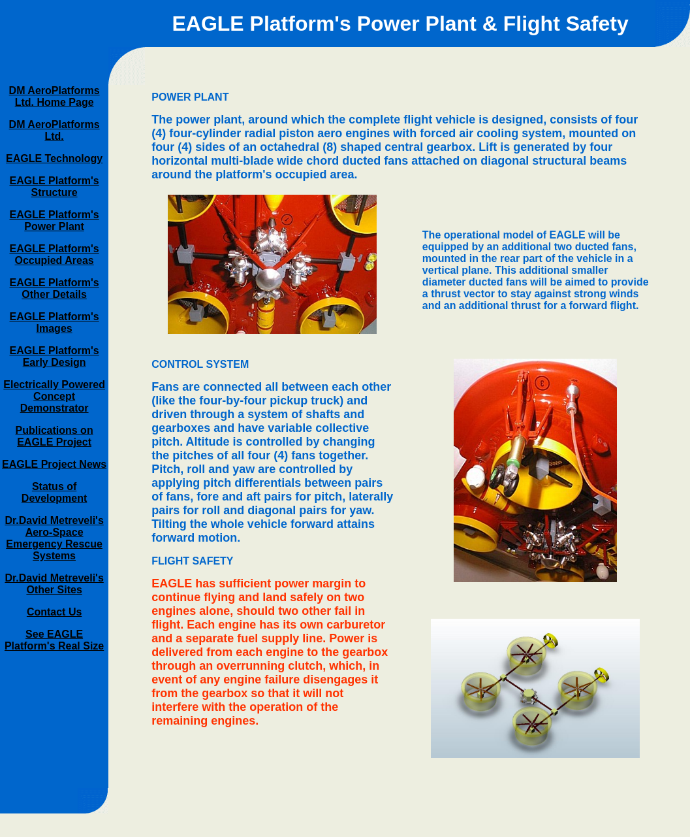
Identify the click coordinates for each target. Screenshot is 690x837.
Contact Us (54, 611)
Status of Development (54, 492)
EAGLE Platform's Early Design (54, 356)
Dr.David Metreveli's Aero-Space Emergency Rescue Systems (54, 538)
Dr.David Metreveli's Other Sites (54, 583)
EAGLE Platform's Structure (54, 186)
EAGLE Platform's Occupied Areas (54, 254)
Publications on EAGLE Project (54, 436)
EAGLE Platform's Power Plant (54, 220)
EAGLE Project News (54, 464)
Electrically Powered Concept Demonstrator (54, 396)
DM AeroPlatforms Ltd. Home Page (54, 96)
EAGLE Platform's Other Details (54, 288)
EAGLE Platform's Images (54, 322)
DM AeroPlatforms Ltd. (54, 130)
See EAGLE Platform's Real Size (54, 640)
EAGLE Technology (54, 158)
